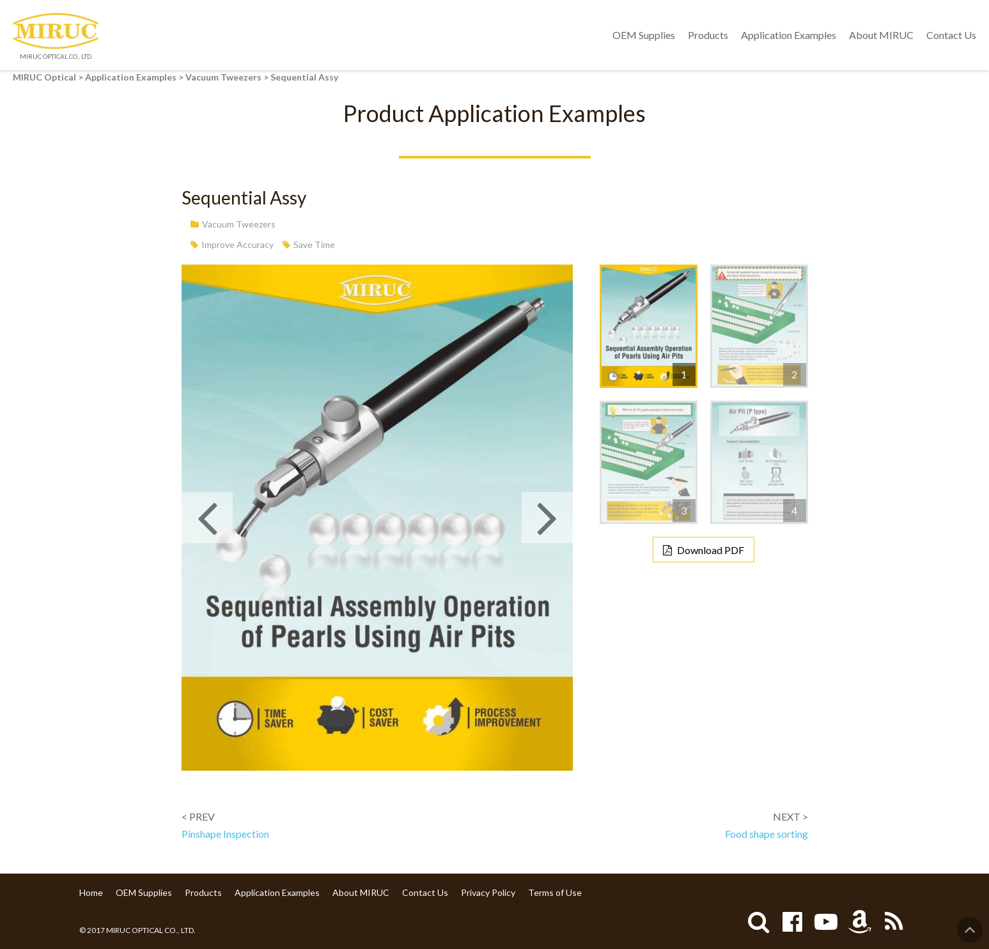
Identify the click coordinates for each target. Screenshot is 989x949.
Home (91, 892)
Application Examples (788, 35)
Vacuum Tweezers (239, 224)
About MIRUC (881, 35)
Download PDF (710, 550)
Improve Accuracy (237, 244)
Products (708, 35)
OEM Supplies (643, 35)
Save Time (314, 244)
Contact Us (951, 35)
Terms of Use (555, 892)
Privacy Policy (488, 892)
